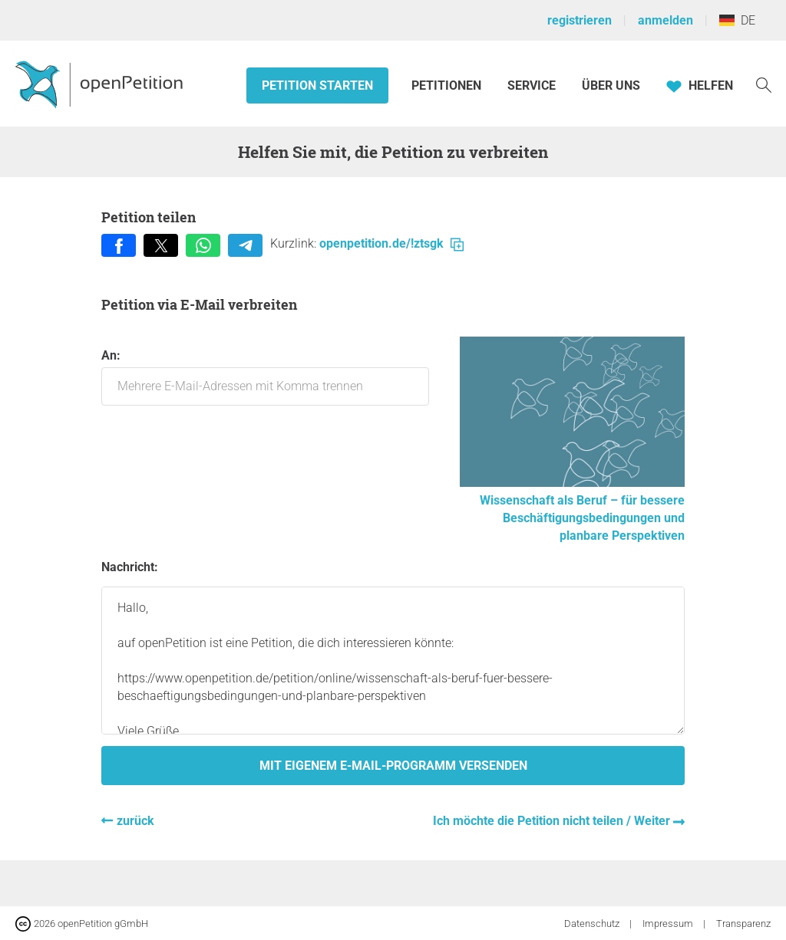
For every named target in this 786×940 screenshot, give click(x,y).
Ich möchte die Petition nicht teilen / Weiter (553, 820)
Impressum (668, 923)
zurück (135, 820)
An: (265, 377)
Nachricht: (129, 567)
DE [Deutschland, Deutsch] (737, 20)
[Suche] (763, 84)
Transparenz (743, 923)
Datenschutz (593, 923)
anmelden (665, 20)
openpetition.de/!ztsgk (391, 243)
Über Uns (611, 85)
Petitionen (447, 85)
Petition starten (317, 85)
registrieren (579, 20)
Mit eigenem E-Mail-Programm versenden (393, 765)
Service (531, 85)
